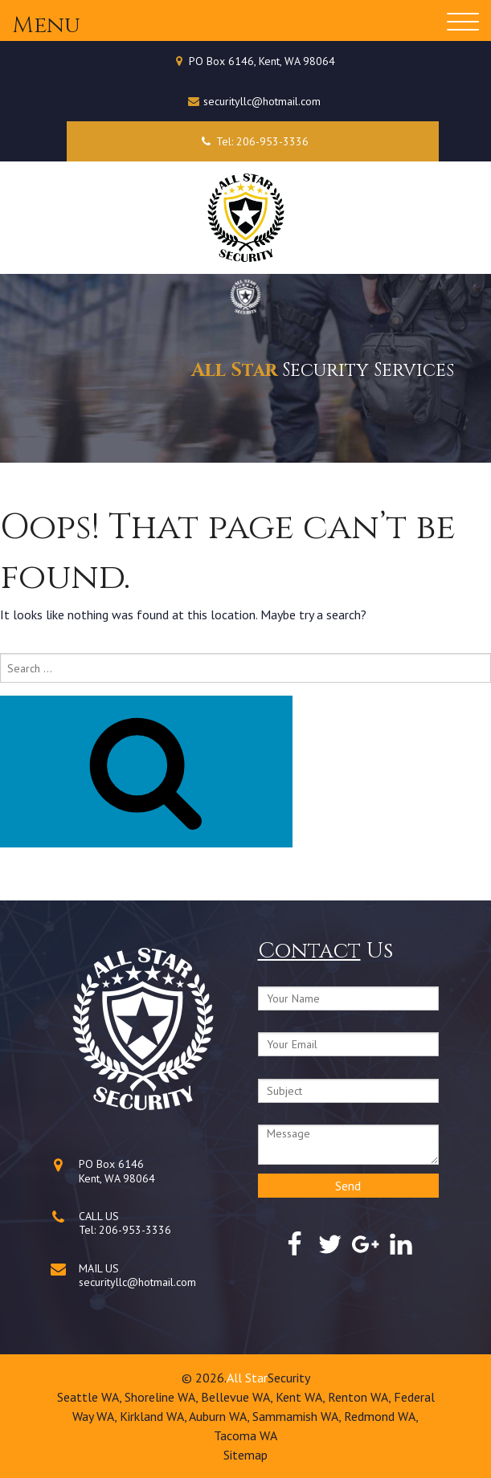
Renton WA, (361, 1397)
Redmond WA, (381, 1416)
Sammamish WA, (298, 1416)
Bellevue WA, (238, 1397)
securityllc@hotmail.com (262, 101)
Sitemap (245, 1455)
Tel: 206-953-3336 (253, 141)
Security (289, 1378)
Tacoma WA (245, 1435)
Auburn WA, (220, 1416)
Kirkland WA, (154, 1416)
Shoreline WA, (163, 1397)
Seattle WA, (91, 1397)
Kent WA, (302, 1397)
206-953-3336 (135, 1230)
